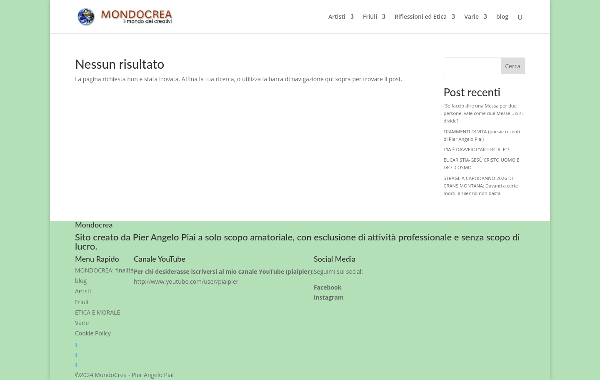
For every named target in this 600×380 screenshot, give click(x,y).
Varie (471, 17)
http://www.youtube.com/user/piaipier (186, 281)
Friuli (370, 17)
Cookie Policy (93, 333)
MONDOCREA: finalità (104, 270)
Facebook (328, 287)
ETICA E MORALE (97, 312)
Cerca (512, 66)
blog (502, 17)
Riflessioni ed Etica (421, 17)
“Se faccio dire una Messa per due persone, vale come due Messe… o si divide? (483, 113)
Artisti (336, 17)
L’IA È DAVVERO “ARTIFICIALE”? (476, 149)
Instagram (329, 297)
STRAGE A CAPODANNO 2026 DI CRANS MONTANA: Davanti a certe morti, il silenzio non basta (481, 185)
